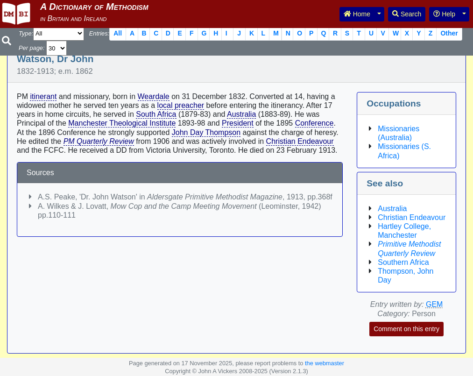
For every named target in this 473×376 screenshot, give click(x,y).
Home (357, 14)
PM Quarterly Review (99, 141)
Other (449, 33)
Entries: (99, 33)
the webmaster (324, 363)
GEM (434, 304)
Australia (241, 114)
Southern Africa (403, 262)
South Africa (156, 114)
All (117, 33)
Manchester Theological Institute (122, 123)
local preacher (181, 105)
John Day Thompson (206, 132)
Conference (314, 123)
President (238, 123)
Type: (26, 33)
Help (444, 14)
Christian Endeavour (300, 141)
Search (406, 14)
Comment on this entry (406, 329)
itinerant (43, 96)
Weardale (153, 96)
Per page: (32, 47)
